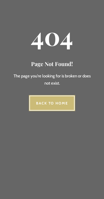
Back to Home (52, 103)
